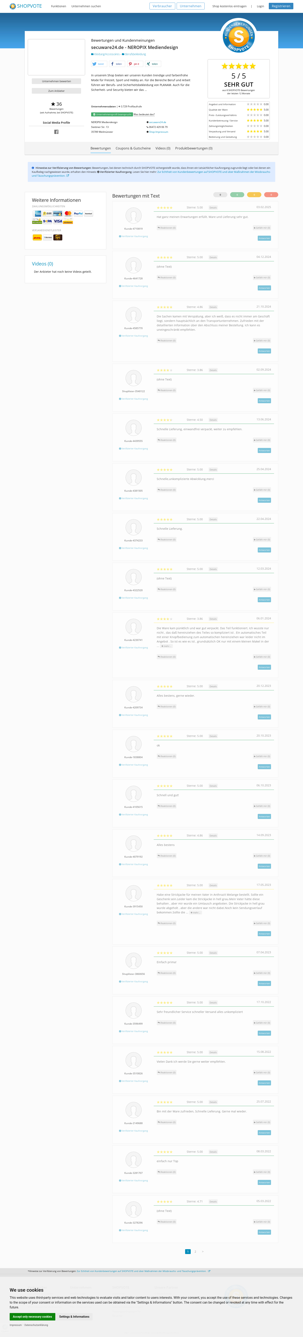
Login (260, 6)
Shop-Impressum (158, 132)
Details (213, 207)
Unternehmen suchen (86, 6)
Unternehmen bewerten (56, 81)
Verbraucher (162, 6)
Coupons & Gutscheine (133, 148)
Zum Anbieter (56, 91)
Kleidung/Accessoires (105, 54)
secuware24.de (157, 122)
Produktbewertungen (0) (193, 148)
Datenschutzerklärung (36, 1325)
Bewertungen (101, 148)
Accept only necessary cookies (32, 1316)
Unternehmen (190, 6)
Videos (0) (163, 148)
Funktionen (58, 6)
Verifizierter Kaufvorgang (133, 236)
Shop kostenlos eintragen (229, 6)
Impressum (16, 1325)
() (262, 227)
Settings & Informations (74, 1316)
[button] (99, 64)
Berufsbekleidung (134, 54)
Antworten (264, 238)
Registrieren (281, 6)
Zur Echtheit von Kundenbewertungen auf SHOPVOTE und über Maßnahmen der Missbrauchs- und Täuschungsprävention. (143, 1271)
